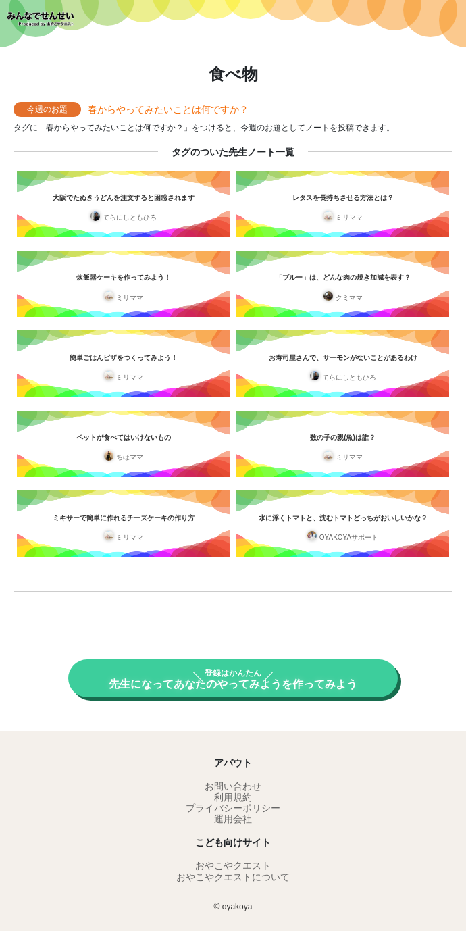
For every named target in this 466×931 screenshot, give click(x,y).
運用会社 (233, 818)
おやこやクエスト (233, 865)
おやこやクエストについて (233, 877)
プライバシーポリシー (233, 808)
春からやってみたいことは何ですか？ (168, 109)
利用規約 (233, 797)
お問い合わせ (233, 786)
